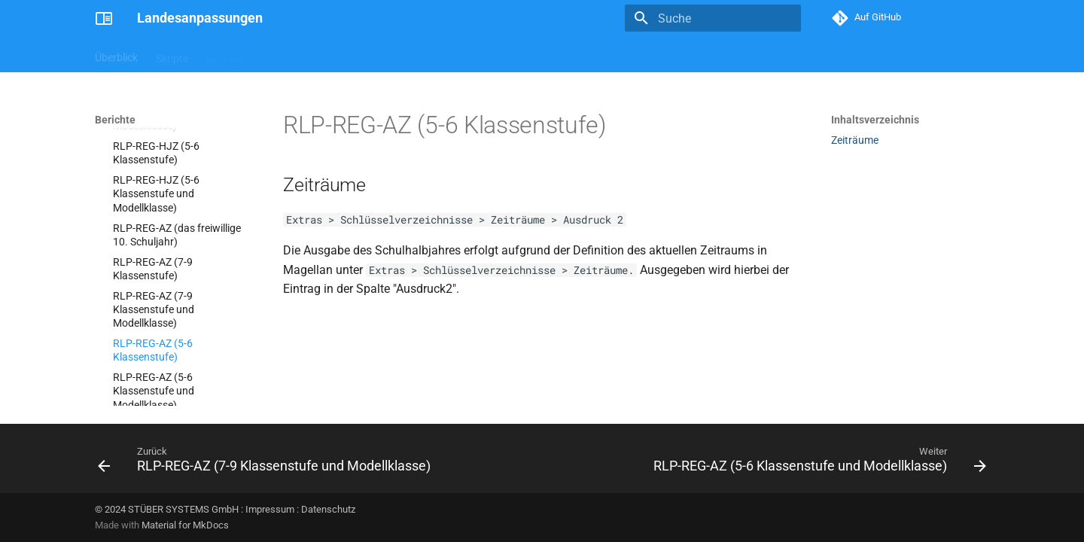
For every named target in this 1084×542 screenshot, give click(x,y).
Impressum (269, 509)
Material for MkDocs (185, 525)
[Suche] (713, 18)
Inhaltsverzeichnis (875, 120)
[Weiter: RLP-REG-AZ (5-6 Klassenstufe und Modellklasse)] (817, 463)
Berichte (225, 55)
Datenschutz (328, 509)
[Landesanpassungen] (104, 18)
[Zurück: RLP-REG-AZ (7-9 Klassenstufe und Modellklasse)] (267, 463)
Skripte (172, 55)
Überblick (116, 55)
